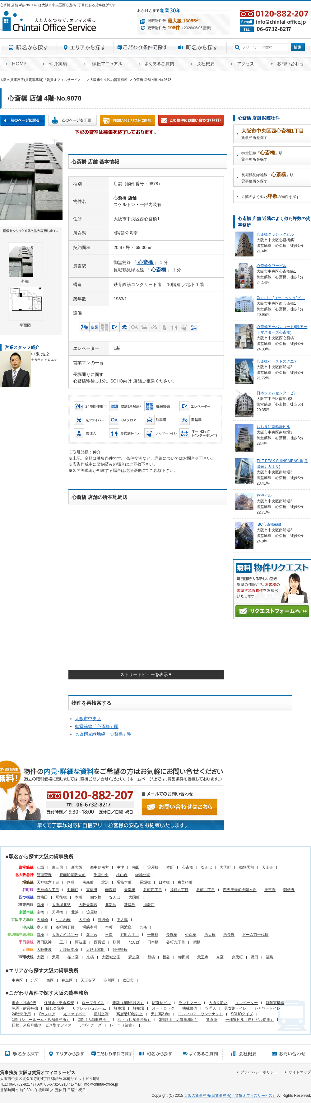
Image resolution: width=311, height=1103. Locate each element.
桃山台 (122, 875)
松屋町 (152, 934)
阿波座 (126, 927)
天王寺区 (88, 980)
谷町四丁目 (152, 890)
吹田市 (128, 980)
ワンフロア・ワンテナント (200, 1014)
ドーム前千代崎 (255, 934)
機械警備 (189, 1008)
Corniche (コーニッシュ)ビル (281, 298)
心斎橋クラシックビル (275, 234)
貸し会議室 (55, 1008)
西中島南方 (99, 867)
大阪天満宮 (88, 905)
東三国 (57, 867)
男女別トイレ (235, 1008)
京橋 (40, 905)
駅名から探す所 (22, 1053)
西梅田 (42, 897)
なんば (206, 867)
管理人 (210, 1008)
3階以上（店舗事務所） (178, 1019)
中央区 (17, 980)
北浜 (105, 882)
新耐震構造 (275, 1003)
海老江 (149, 905)
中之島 (122, 920)
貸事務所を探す (272, 134)
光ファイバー (74, 1014)
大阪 (40, 957)
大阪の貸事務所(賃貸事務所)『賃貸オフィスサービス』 (230, 1095)
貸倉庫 (211, 1019)
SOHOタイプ (242, 1014)
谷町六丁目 (179, 890)
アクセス (245, 64)
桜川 (116, 942)
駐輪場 (138, 1008)
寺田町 (183, 957)
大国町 (225, 867)
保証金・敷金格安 (59, 1003)
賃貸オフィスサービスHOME (19, 64)
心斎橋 (187, 867)
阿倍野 (289, 890)
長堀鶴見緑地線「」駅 (103, 733)
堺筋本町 (124, 882)
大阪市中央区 (88, 718)
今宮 (220, 957)
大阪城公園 (111, 957)
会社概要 (205, 64)
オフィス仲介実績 (57, 64)
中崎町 (72, 890)
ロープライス (93, 1003)
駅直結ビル (161, 1003)
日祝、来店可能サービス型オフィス (42, 1025)
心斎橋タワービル (271, 266)
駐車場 (119, 1008)
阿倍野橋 (120, 949)
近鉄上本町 (95, 949)
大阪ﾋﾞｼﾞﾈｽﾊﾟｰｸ (65, 934)
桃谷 (166, 957)
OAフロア (47, 1014)
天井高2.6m (160, 1014)
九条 (143, 927)
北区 (34, 980)
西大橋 (210, 934)
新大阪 (76, 867)
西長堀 (228, 934)
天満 (55, 957)
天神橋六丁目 (48, 882)
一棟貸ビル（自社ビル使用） (249, 1019)
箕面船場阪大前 (72, 875)
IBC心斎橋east (269, 524)
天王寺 (267, 867)
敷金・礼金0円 (24, 1003)
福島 (269, 957)
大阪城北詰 (61, 905)
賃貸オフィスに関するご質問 (158, 64)
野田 (254, 957)
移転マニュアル (105, 64)
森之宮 (91, 934)
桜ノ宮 (73, 957)
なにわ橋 (63, 920)
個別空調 (101, 1014)
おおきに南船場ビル (273, 427)
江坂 (40, 867)
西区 (50, 980)
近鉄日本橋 (68, 949)
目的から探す (142, 47)
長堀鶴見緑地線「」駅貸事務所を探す (267, 177)
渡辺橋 (103, 920)
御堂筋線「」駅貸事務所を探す (261, 156)
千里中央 (101, 875)
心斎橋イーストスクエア (277, 361)
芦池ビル (264, 495)
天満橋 (129, 890)
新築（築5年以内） (128, 1003)
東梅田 (91, 890)
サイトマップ (300, 1072)
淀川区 (109, 980)
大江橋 (84, 920)
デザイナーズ (90, 1025)
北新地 (110, 905)
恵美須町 (185, 882)
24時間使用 (21, 1014)
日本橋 (164, 882)
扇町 (70, 882)
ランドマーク (190, 1003)
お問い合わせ (288, 64)
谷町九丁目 (205, 890)
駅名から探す (28, 47)
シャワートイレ (267, 1008)
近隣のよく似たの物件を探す (270, 196)
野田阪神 (44, 942)
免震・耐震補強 (25, 1008)
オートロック (163, 1008)
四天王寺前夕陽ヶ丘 (240, 890)
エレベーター (246, 1003)
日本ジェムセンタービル (277, 393)
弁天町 (237, 957)
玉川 (63, 942)
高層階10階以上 (129, 1014)
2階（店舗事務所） (94, 1019)
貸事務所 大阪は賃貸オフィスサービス (37, 1072)
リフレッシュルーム (89, 1008)
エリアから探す (85, 47)
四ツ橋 (95, 897)
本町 (170, 867)
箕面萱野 (44, 875)
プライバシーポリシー (259, 1072)
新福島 (129, 905)
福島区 (67, 980)
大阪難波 (44, 949)
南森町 (88, 882)
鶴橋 (197, 942)
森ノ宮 (42, 927)
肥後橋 (61, 897)
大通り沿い (218, 1003)
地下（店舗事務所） (134, 1019)
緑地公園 (142, 875)
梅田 (136, 867)
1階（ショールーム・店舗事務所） (41, 1019)
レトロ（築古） (123, 1025)
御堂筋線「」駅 (96, 726)
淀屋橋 (153, 867)
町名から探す (198, 47)
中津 (120, 867)
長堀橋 (145, 882)
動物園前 (246, 867)
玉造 (109, 934)
